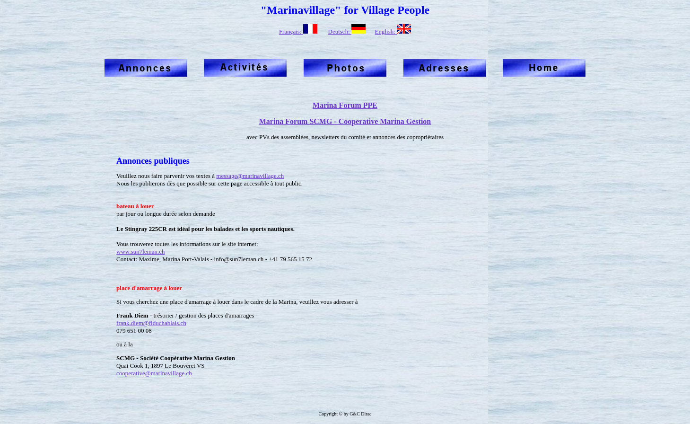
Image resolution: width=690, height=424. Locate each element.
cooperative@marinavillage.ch (154, 373)
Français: (298, 31)
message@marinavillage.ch (250, 175)
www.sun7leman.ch (140, 251)
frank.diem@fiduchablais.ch (151, 323)
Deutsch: (347, 31)
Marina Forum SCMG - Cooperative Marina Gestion (345, 121)
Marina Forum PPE (345, 105)
